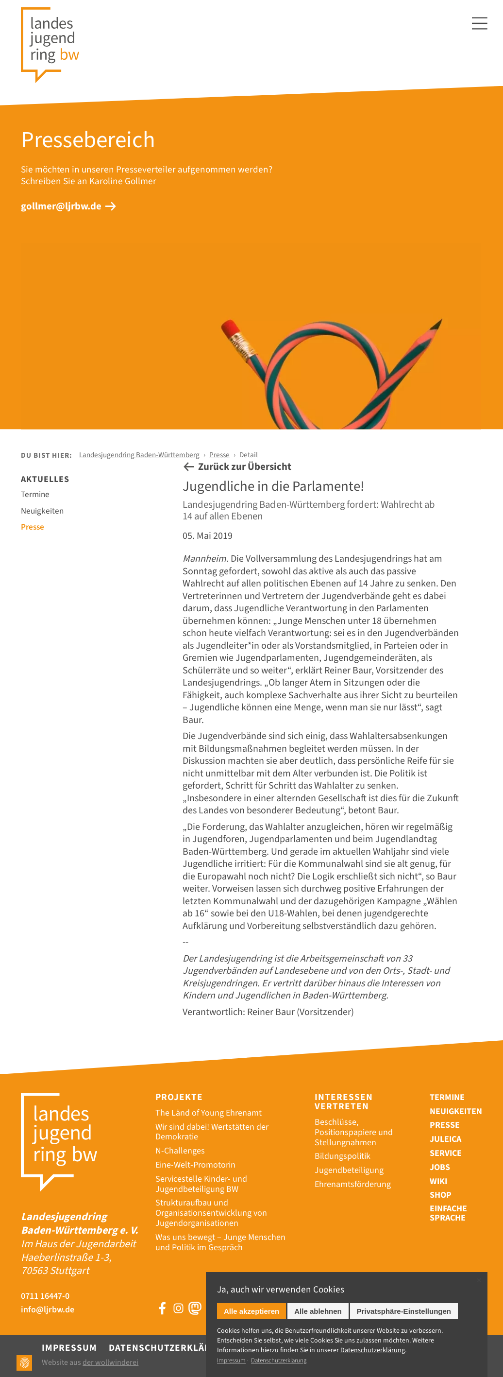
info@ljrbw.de (47, 1310)
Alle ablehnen (318, 1311)
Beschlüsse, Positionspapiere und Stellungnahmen (354, 1132)
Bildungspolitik (342, 1156)
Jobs (440, 1167)
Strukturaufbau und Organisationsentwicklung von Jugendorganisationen (211, 1213)
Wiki (438, 1181)
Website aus (90, 1363)
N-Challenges (180, 1151)
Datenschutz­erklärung (372, 1350)
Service (446, 1153)
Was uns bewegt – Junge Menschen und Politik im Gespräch (220, 1242)
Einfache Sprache (448, 1214)
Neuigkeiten (42, 511)
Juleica (445, 1139)
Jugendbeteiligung (349, 1170)
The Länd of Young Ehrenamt (208, 1113)
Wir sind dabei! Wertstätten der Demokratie (211, 1132)
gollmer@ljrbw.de (61, 206)
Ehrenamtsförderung (353, 1184)
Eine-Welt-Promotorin (195, 1165)
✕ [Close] (479, 1280)
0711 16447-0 (45, 1296)
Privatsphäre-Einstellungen (404, 1311)
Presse (219, 454)
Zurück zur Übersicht (244, 467)
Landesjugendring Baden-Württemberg (139, 454)
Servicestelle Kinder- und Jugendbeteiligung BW (201, 1184)
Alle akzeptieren (251, 1311)
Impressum (69, 1348)
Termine (35, 494)
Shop (441, 1195)
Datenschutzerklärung (170, 1348)
